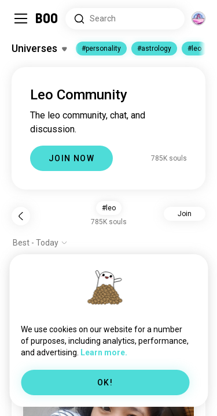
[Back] (21, 216)
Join (185, 214)
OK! (105, 382)
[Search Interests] (125, 18)
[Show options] (40, 243)
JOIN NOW (71, 158)
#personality (101, 48)
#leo (194, 48)
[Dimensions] (198, 18)
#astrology (154, 48)
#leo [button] (109, 208)
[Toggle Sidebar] (21, 18)
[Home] (47, 18)
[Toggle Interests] (39, 48)
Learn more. (103, 352)
